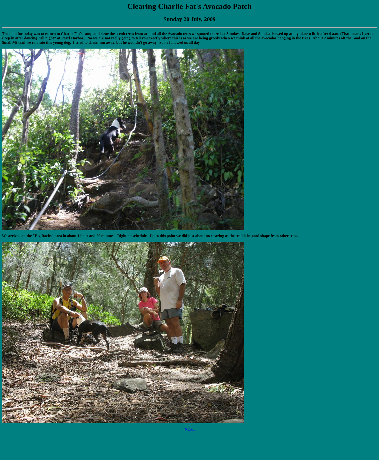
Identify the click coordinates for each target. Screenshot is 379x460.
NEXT (189, 429)
